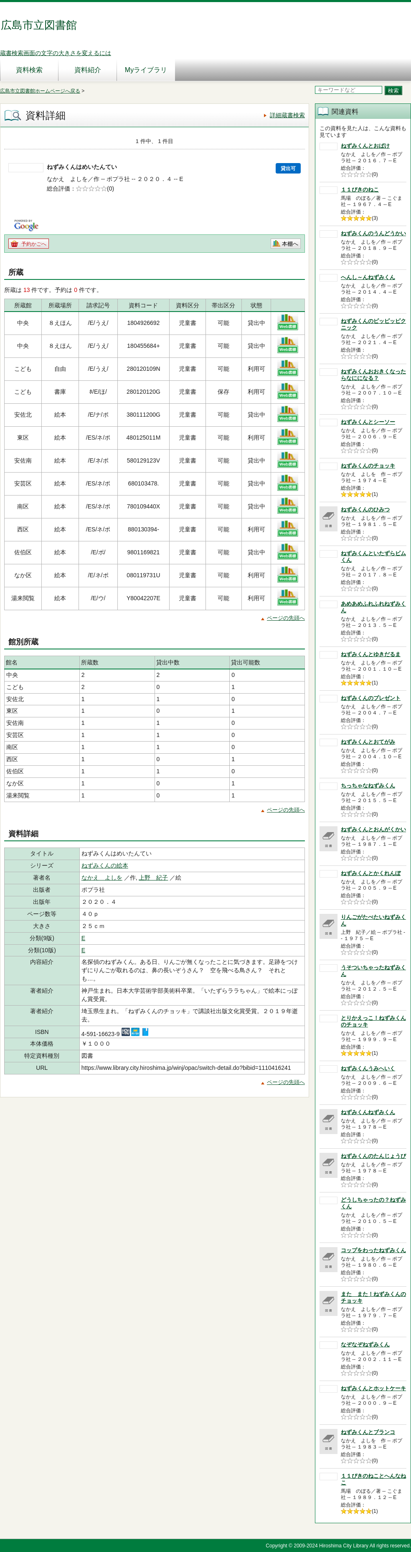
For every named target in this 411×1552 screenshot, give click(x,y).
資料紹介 (87, 69)
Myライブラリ (146, 69)
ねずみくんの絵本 (104, 865)
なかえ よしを (101, 877)
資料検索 (29, 69)
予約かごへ (33, 244)
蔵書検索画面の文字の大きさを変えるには (55, 53)
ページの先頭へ (286, 618)
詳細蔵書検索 (287, 115)
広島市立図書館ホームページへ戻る (40, 91)
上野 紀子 (153, 877)
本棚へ (290, 244)
